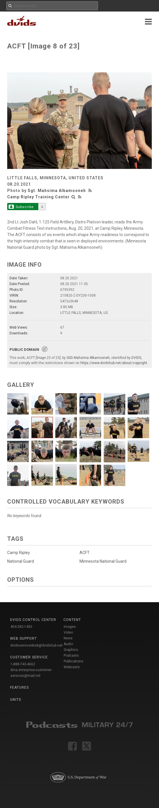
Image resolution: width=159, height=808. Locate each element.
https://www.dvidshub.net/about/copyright (113, 363)
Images (70, 627)
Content (72, 620)
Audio (68, 644)
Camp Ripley (18, 552)
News (68, 638)
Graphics (71, 650)
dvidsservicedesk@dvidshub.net (36, 645)
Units (15, 700)
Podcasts (71, 655)
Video (68, 632)
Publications (73, 661)
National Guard (20, 561)
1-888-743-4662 (22, 664)
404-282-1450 (21, 627)
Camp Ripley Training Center (38, 197)
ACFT (85, 552)
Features (19, 687)
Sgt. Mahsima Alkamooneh (57, 190)
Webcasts (72, 667)
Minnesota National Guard (103, 561)
